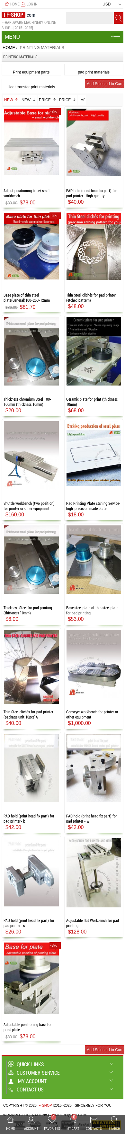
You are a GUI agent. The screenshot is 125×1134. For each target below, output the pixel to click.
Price (47, 100)
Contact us (26, 1090)
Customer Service (34, 1073)
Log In (29, 4)
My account (27, 1081)
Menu (12, 37)
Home (12, 4)
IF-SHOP (45, 1105)
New (11, 100)
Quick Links (26, 1064)
